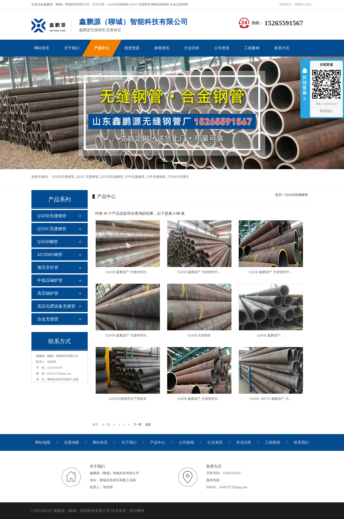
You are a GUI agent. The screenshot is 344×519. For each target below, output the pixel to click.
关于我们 (128, 442)
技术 (114, 511)
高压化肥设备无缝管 (56, 306)
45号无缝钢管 (134, 177)
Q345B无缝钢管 (63, 177)
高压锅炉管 (47, 293)
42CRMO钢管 (49, 254)
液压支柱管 (47, 267)
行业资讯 (215, 442)
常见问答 (243, 442)
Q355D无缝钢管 (111, 177)
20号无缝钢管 (156, 177)
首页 (278, 195)
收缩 (304, 87)
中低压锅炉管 (50, 280)
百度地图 (71, 442)
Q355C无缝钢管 (87, 177)
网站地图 (42, 442)
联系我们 (301, 442)
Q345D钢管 (47, 241)
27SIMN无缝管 (178, 177)
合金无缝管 (47, 319)
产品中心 (157, 442)
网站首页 (100, 442)
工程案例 (272, 442)
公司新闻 (186, 442)
